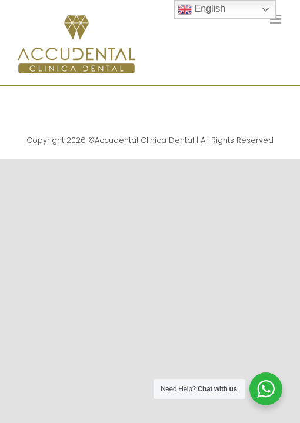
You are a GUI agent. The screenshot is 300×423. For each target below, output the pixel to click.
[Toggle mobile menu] (276, 19)
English (201, 9)
